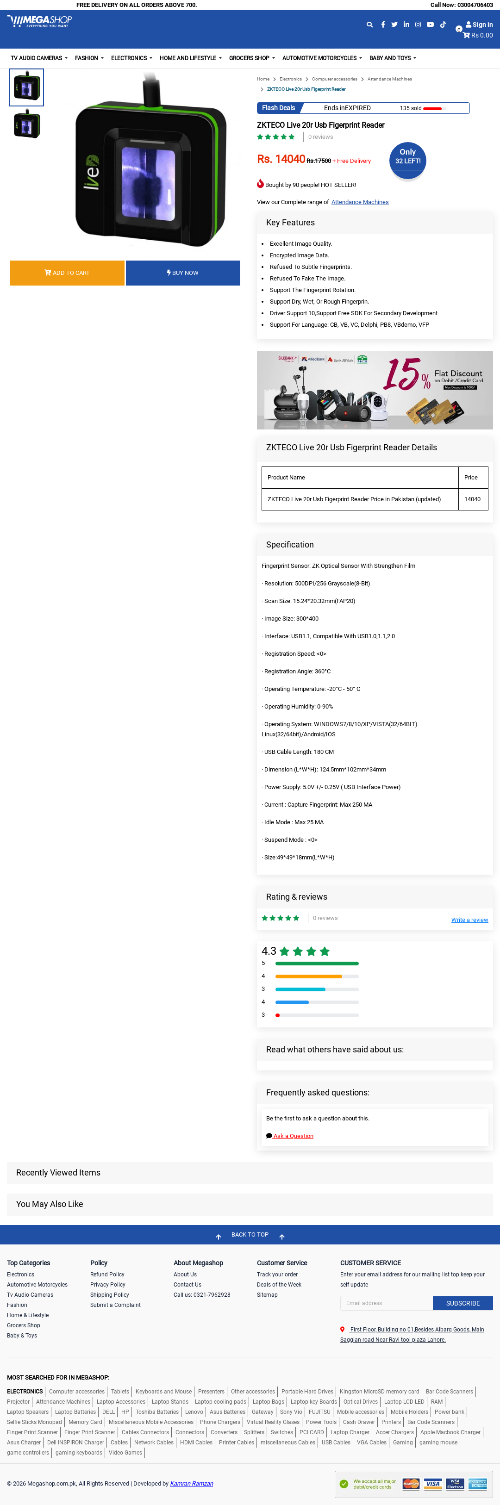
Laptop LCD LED (404, 1402)
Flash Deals (278, 108)
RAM (437, 1402)
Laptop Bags (268, 1402)
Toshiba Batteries (157, 1412)
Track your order (277, 1274)
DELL (108, 1412)
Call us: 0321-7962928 (202, 1295)
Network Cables (154, 1442)
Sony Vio (291, 1412)
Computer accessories (334, 78)
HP (125, 1412)
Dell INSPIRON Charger (75, 1442)
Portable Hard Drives (307, 1391)
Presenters (211, 1391)
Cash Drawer (359, 1422)
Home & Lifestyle (28, 1315)
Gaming (403, 1442)
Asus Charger (24, 1442)
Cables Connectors (145, 1432)
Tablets (120, 1391)
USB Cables (336, 1442)
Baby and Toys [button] (390, 58)
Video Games (125, 1452)
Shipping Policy (109, 1295)
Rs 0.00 (482, 35)
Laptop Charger (350, 1432)
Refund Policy (107, 1274)
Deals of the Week (279, 1284)
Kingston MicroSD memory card (379, 1391)
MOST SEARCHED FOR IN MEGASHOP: (58, 1377)
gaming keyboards (79, 1452)
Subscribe (463, 1303)
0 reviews (320, 136)
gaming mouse (438, 1442)
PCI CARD (312, 1432)
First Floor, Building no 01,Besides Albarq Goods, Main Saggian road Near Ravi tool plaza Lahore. (412, 1334)
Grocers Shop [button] (250, 58)
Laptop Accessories (121, 1402)
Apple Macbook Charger (450, 1432)
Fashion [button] (87, 58)
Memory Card (85, 1422)
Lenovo (194, 1412)
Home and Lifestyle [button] (189, 58)
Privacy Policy (107, 1284)
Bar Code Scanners (449, 1391)
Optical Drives (361, 1402)
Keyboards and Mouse (164, 1391)
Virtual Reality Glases (273, 1422)
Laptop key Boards (314, 1402)
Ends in (334, 108)
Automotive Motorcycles (37, 1284)
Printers (391, 1422)
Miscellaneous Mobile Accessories (151, 1422)
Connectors (189, 1432)
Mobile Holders (409, 1412)
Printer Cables (236, 1442)
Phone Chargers (220, 1422)
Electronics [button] (129, 58)
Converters (224, 1432)
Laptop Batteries (75, 1412)
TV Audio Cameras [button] (37, 58)
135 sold (411, 108)
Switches (282, 1432)
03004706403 (475, 4)
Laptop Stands (170, 1402)
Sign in (479, 24)
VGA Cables (372, 1442)
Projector (18, 1402)
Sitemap (267, 1295)
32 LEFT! (408, 161)
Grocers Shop (23, 1325)
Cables (119, 1442)
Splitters (254, 1432)
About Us (185, 1274)
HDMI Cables (196, 1442)
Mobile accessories (360, 1412)
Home (263, 78)
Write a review (469, 919)
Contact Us (187, 1284)
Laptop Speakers (28, 1412)
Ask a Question (289, 1135)
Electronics (291, 78)
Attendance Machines (390, 78)
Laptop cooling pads (220, 1402)
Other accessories (253, 1391)
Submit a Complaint (115, 1305)
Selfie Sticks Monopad (34, 1422)
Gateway (263, 1412)
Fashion (17, 1305)
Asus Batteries (227, 1412)
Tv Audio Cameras (30, 1295)
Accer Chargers (395, 1432)
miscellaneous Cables (288, 1442)
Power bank (449, 1412)
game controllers (28, 1452)
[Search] (416, 1303)
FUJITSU (320, 1412)
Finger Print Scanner (32, 1432)
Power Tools (321, 1422)
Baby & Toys (22, 1335)
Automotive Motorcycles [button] (320, 58)
